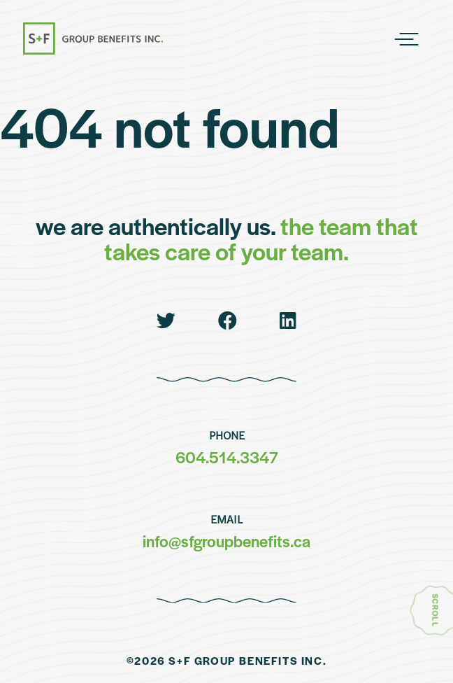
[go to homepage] (93, 39)
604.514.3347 (226, 457)
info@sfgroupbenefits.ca (226, 541)
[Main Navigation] (408, 39)
